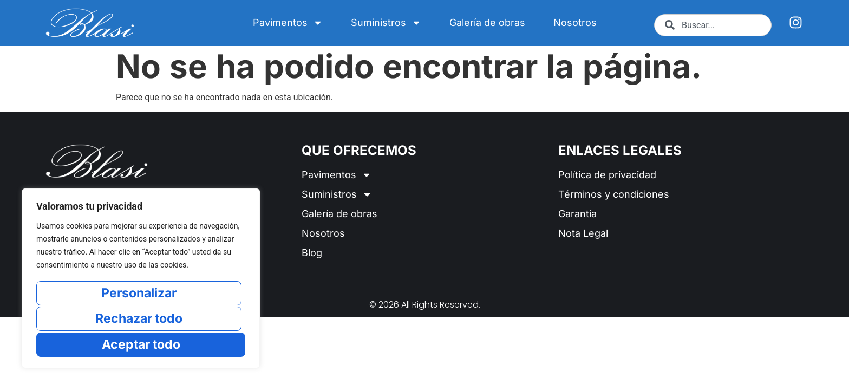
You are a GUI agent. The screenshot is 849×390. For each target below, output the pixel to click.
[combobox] (713, 25)
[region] (141, 279)
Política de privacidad (607, 174)
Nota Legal (583, 233)
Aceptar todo (141, 344)
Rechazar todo (139, 319)
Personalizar (139, 294)
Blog (312, 252)
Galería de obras (487, 22)
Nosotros (575, 22)
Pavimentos (288, 22)
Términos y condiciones (613, 194)
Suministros (386, 22)
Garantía (577, 213)
